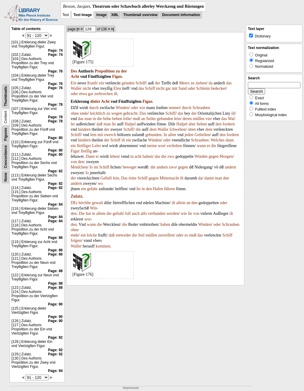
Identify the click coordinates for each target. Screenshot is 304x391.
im (96, 167)
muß (136, 118)
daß (99, 124)
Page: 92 (55, 337)
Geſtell (106, 178)
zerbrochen (103, 94)
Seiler (151, 118)
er (208, 146)
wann (201, 146)
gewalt (97, 203)
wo (100, 183)
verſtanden (156, 213)
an (143, 118)
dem (152, 129)
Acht (75, 76)
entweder (123, 235)
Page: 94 (55, 371)
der (124, 71)
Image (101, 15)
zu (118, 71)
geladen (127, 83)
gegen (213, 156)
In (165, 135)
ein (101, 83)
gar (168, 88)
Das (143, 113)
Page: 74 (55, 50)
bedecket (218, 88)
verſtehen (174, 146)
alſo (144, 213)
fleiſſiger (84, 146)
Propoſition (105, 71)
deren (187, 118)
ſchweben (178, 129)
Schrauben (201, 107)
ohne (75, 113)
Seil (141, 235)
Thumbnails (6, 96)
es (186, 235)
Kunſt (92, 83)
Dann (90, 156)
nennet (174, 107)
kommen (103, 246)
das (229, 83)
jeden (188, 135)
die (99, 118)
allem (100, 213)
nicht (87, 88)
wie (142, 107)
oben (192, 129)
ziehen (201, 83)
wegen (116, 113)
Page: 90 (55, 304)
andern (162, 167)
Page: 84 (55, 204)
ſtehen (202, 124)
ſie (114, 124)
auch (136, 213)
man (88, 118)
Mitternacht (169, 178)
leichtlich (97, 113)
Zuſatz (76, 196)
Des (74, 71)
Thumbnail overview (140, 15)
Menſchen (79, 167)
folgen (76, 240)
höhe (107, 118)
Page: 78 (55, 105)
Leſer (96, 146)
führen (169, 189)
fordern (229, 124)
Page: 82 (55, 171)
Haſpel (130, 124)
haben (147, 156)
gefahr (92, 189)
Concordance (6, 156)
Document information (181, 15)
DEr (74, 203)
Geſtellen (202, 135)
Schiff (141, 83)
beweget (130, 167)
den (218, 124)
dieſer (95, 101)
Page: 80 (55, 138)
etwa (83, 94)
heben (117, 118)
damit (209, 178)
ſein (177, 118)
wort (162, 146)
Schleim (203, 88)
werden (173, 213)
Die (82, 213)
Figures (6, 134)
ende (84, 113)
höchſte (85, 203)
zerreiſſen (166, 235)
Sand (182, 88)
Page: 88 (55, 271)
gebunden (165, 118)
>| (112, 29)
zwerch (110, 135)
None (6, 177)
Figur (117, 76)
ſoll (128, 213)
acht (137, 156)
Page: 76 (55, 71)
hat (88, 213)
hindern (84, 129)
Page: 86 (55, 238)
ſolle (127, 118)
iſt (115, 94)
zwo (170, 156)
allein (180, 203)
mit (175, 88)
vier (208, 118)
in (94, 118)
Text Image (82, 15)
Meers (184, 83)
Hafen (158, 189)
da (211, 83)
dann (230, 140)
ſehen (114, 156)
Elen (117, 88)
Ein (73, 83)
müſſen (198, 118)
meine (152, 146)
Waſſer (76, 88)
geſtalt (118, 213)
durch (94, 107)
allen (172, 135)
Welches (218, 140)
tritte (132, 178)
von (74, 162)
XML (115, 15)
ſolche (92, 235)
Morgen (226, 156)
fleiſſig (86, 151)
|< (78, 29)
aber (192, 124)
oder (191, 88)
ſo (91, 167)
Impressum (131, 388)
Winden (122, 107)
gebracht (130, 113)
